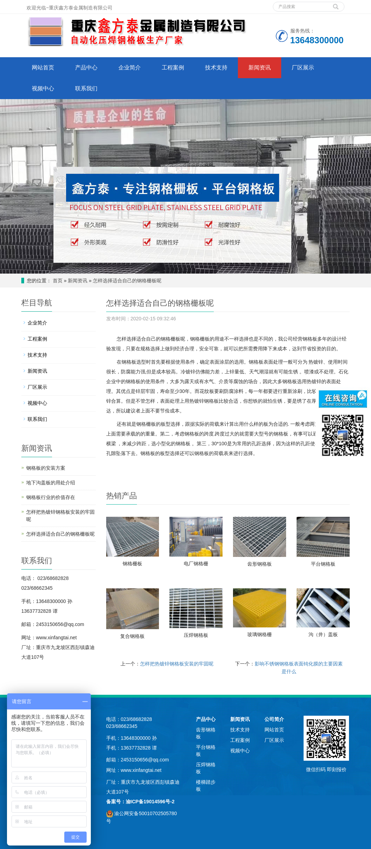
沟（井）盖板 (323, 634)
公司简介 (274, 719)
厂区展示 (303, 67)
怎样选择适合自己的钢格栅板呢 (127, 280)
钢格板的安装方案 (45, 468)
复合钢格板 (132, 636)
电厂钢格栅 (196, 563)
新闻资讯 (259, 67)
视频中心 (43, 88)
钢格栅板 (132, 563)
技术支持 (216, 67)
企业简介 (129, 67)
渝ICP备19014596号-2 (150, 801)
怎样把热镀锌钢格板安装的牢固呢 (176, 663)
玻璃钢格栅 (259, 634)
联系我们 (86, 88)
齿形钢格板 (259, 564)
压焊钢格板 (196, 635)
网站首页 (43, 67)
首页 (58, 280)
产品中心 (86, 67)
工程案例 (173, 67)
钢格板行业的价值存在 (50, 497)
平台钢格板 (323, 564)
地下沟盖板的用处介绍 (50, 482)
